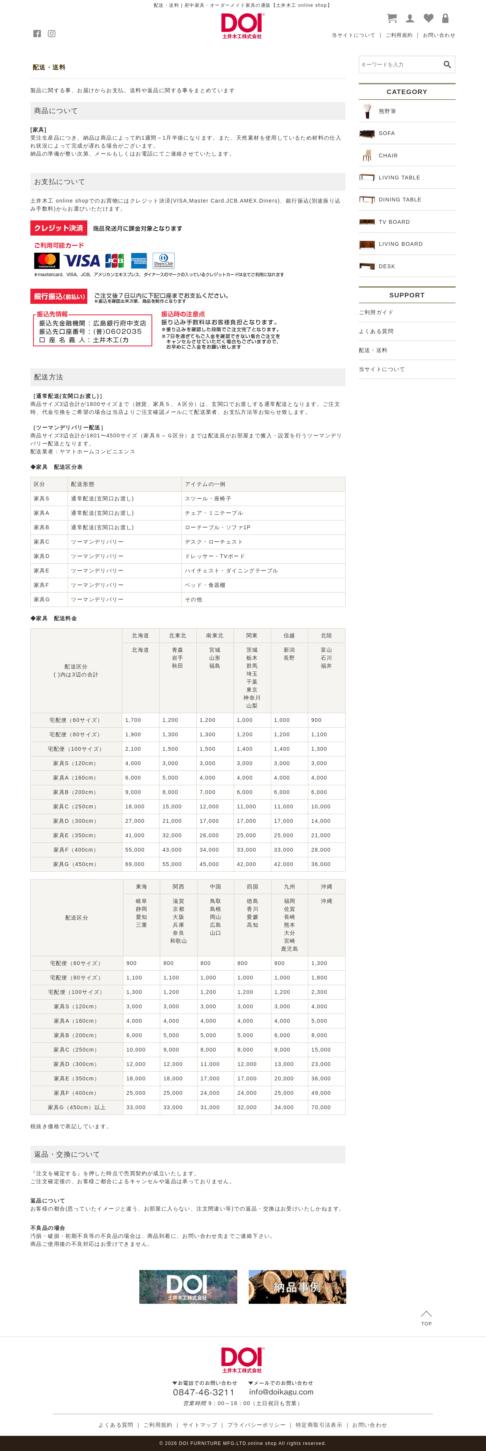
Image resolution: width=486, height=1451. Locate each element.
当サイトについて (354, 35)
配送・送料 (373, 350)
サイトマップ (200, 1425)
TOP (426, 1319)
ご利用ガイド (376, 312)
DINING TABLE (391, 200)
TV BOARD (385, 222)
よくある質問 (376, 331)
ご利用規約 (399, 35)
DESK (378, 266)
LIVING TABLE (390, 177)
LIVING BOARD (391, 244)
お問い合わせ (439, 35)
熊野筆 (378, 111)
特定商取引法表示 (319, 1425)
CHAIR (379, 155)
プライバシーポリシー (256, 1425)
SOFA (377, 133)
